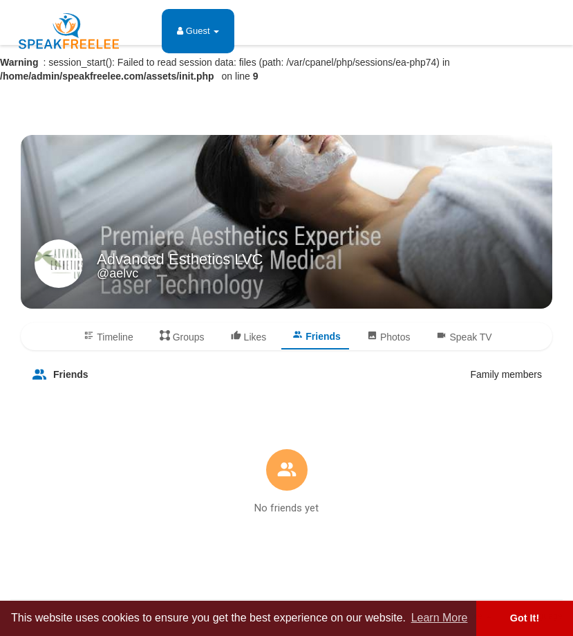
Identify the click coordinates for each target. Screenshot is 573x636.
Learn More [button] (439, 618)
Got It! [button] (524, 618)
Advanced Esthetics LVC (180, 259)
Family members (506, 374)
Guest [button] (198, 31)
